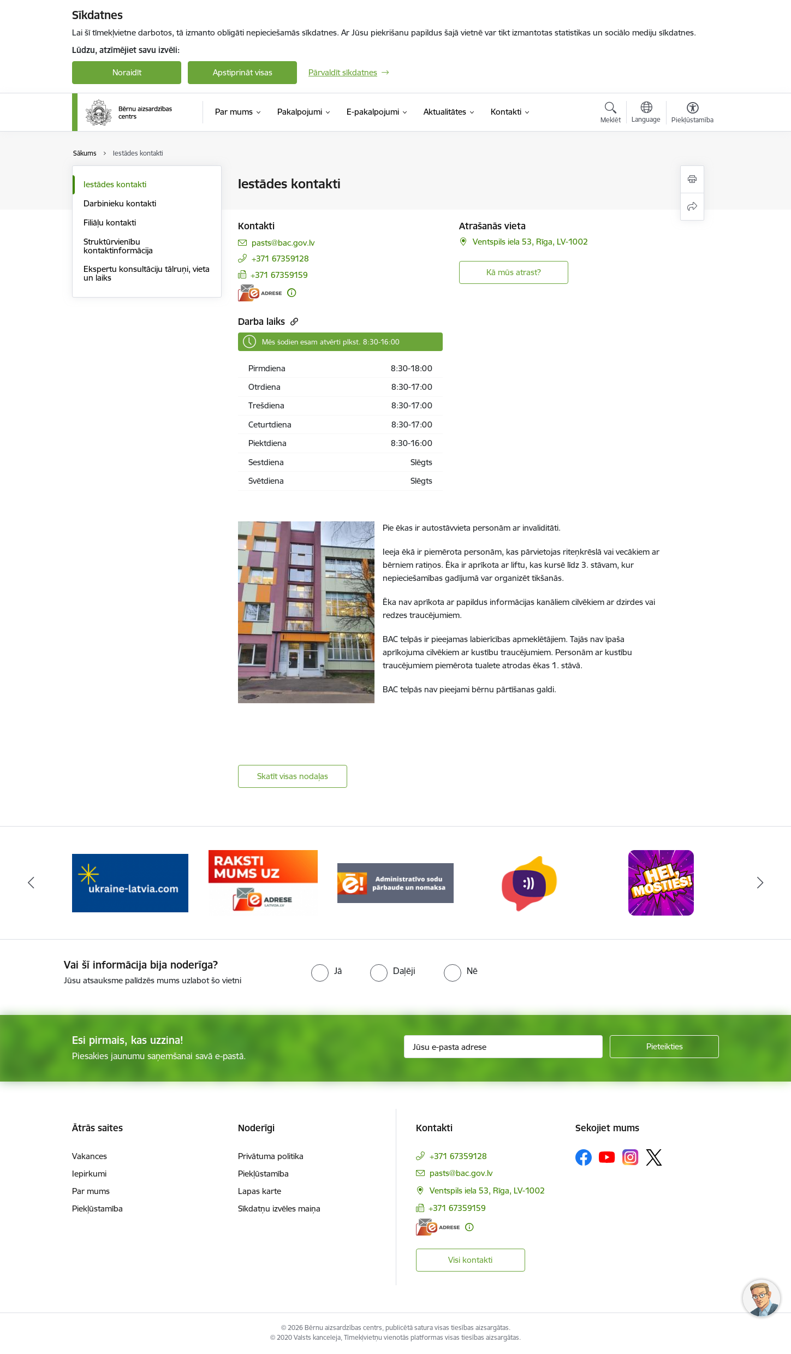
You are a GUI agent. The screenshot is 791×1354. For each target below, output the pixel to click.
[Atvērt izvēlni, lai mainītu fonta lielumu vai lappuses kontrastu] (692, 114)
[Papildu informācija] (291, 292)
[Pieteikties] (664, 1046)
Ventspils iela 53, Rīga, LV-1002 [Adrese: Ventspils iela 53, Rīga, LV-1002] (530, 241)
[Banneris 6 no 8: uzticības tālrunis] (528, 882)
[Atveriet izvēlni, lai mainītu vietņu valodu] (646, 113)
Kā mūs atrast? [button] (513, 272)
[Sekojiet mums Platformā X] (654, 1157)
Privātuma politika (271, 1156)
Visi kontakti (470, 1260)
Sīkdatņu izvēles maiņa (279, 1208)
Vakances (89, 1156)
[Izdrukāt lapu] (692, 179)
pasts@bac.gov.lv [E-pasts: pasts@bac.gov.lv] (283, 242)
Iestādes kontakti (115, 184)
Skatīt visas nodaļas (292, 776)
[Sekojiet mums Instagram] (630, 1157)
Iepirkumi (89, 1173)
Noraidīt (126, 72)
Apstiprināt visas (242, 72)
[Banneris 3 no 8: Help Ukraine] (130, 882)
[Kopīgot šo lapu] (692, 206)
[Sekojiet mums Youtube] (607, 1156)
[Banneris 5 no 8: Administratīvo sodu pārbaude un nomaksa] (395, 882)
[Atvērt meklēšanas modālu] (610, 114)
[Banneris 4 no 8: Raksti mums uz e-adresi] (263, 882)
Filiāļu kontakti (110, 222)
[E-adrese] (260, 293)
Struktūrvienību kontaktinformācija (118, 246)
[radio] (326, 970)
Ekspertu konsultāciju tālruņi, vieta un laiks (147, 273)
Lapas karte (259, 1191)
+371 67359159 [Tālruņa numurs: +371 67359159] (279, 275)
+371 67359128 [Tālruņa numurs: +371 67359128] (280, 258)
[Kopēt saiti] (293, 321)
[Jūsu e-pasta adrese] (503, 1046)
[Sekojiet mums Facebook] (583, 1157)
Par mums (91, 1191)
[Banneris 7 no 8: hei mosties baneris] (661, 882)
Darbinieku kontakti (120, 203)
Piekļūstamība (97, 1208)
